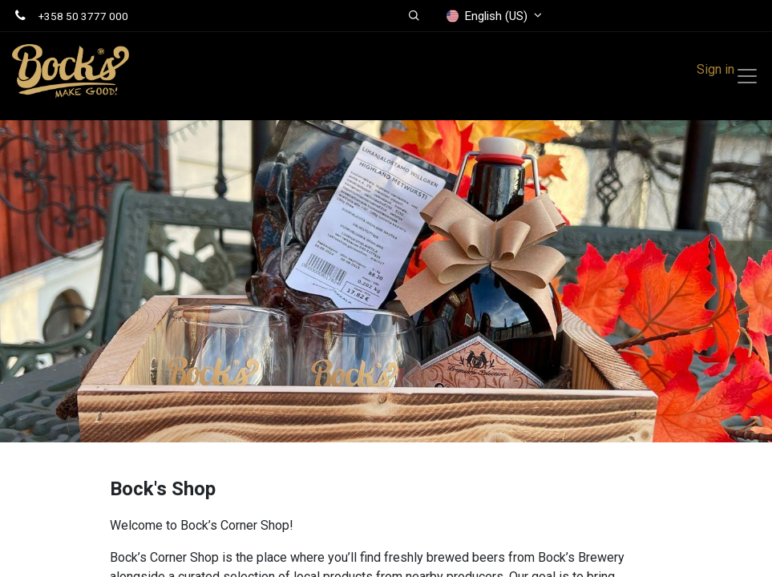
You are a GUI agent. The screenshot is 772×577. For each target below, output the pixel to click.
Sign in (715, 69)
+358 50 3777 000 (83, 16)
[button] (414, 16)
